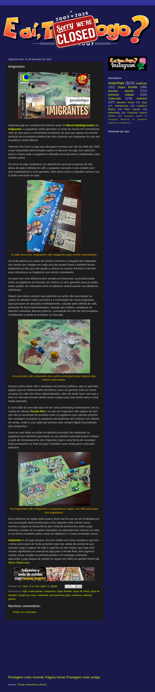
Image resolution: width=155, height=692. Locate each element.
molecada (114, 98)
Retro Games (132, 109)
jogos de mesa (81, 591)
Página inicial (55, 677)
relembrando (121, 105)
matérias (141, 83)
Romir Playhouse (18, 562)
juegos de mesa (27, 595)
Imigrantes (50, 591)
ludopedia (42, 595)
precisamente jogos (59, 595)
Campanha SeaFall (133, 116)
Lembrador (123, 123)
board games (36, 591)
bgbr (25, 591)
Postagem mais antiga (83, 677)
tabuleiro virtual (125, 102)
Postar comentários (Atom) (32, 684)
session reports (121, 90)
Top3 (144, 102)
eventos (142, 98)
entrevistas (114, 112)
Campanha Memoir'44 (118, 119)
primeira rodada (121, 94)
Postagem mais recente (26, 677)
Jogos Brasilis (64, 591)
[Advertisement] (54, 647)
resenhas (77, 595)
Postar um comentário (25, 612)
